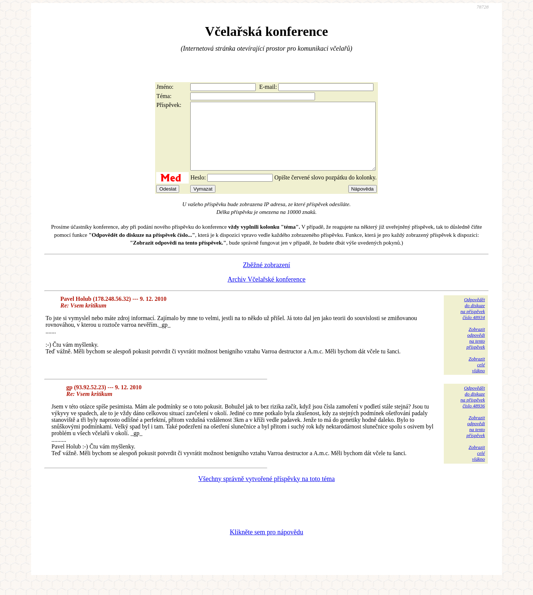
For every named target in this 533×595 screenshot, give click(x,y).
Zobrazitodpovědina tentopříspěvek (475, 351)
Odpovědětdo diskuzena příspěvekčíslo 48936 (472, 410)
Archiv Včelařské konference (267, 292)
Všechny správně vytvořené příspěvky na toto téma (266, 492)
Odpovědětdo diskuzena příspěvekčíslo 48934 (472, 321)
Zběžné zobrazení (266, 278)
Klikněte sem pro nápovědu (266, 545)
